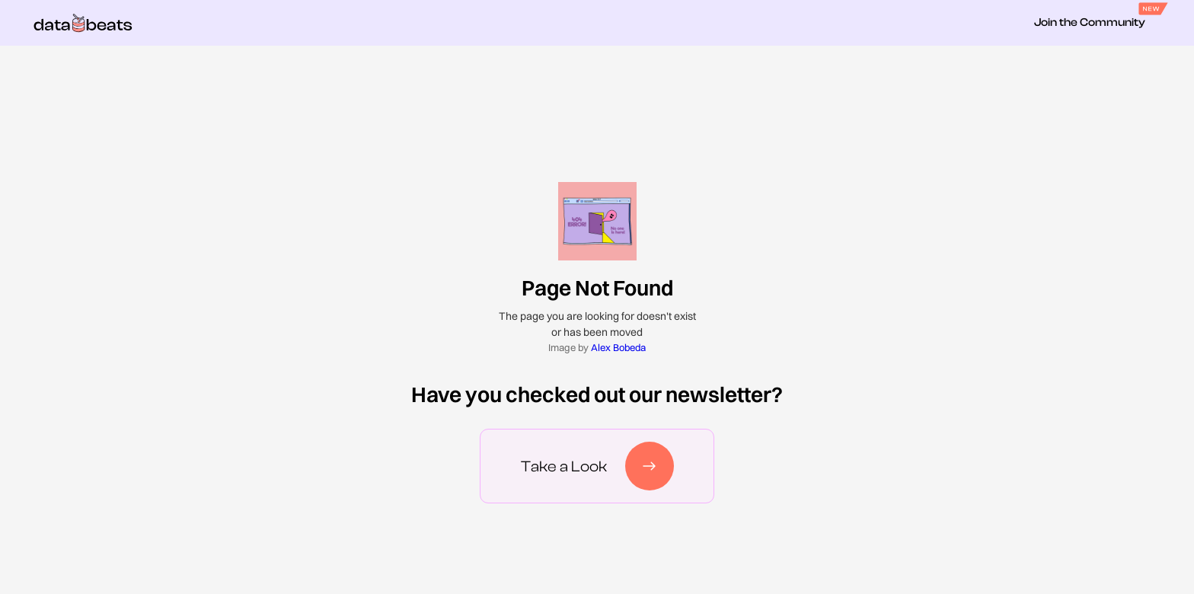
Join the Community (1089, 22)
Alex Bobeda (618, 347)
